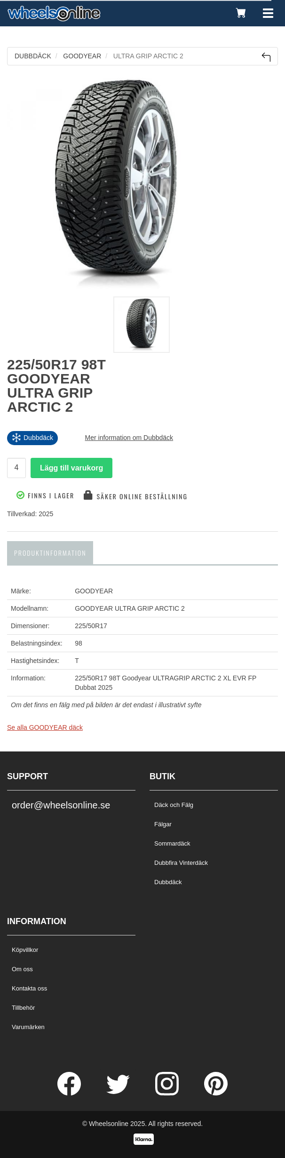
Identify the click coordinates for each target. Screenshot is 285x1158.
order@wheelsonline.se (61, 805)
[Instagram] (167, 1093)
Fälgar (163, 824)
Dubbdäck (168, 882)
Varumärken (28, 1026)
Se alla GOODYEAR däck (45, 727)
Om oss (22, 969)
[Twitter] (119, 1093)
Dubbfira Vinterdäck (181, 862)
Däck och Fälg (173, 804)
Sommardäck (172, 843)
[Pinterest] (215, 1093)
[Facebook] (70, 1093)
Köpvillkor (25, 949)
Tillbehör (23, 1007)
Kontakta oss (29, 988)
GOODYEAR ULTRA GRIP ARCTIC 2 (130, 608)
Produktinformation (50, 553)
